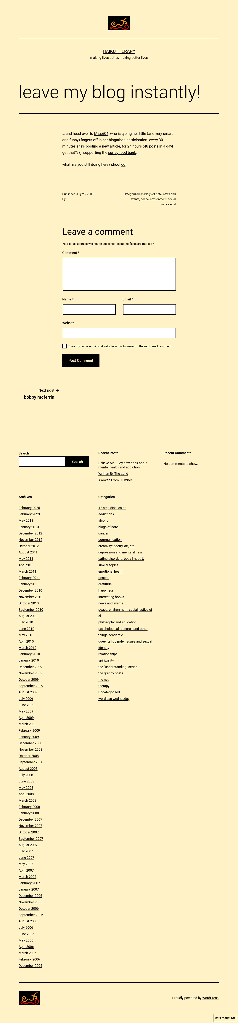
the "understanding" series (117, 667)
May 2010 (26, 635)
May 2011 (26, 559)
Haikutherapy (119, 51)
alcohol (103, 520)
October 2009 (29, 679)
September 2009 (31, 686)
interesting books (111, 597)
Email (128, 299)
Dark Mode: (225, 1018)
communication (110, 540)
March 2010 (27, 648)
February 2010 (29, 654)
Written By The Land (113, 474)
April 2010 (26, 641)
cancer (103, 533)
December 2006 (30, 896)
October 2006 (29, 908)
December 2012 (30, 533)
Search (24, 453)
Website (68, 323)
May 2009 (26, 711)
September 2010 (31, 609)
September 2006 (31, 915)
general (103, 578)
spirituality (106, 660)
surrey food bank (122, 152)
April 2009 (26, 718)
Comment (70, 253)
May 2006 (26, 940)
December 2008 (30, 743)
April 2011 (26, 565)
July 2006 (26, 927)
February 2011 (29, 578)
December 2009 (30, 667)
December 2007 (30, 819)
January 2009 (29, 737)
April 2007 (26, 870)
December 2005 (30, 966)
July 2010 (26, 622)
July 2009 (26, 699)
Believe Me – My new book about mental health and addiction (122, 465)
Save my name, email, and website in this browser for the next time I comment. (120, 346)
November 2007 (30, 826)
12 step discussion (112, 508)
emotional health (110, 571)
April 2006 (26, 947)
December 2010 (30, 590)
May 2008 (26, 788)
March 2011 (27, 571)
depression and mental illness (120, 552)
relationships (108, 654)
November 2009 (30, 673)
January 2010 (29, 660)
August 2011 (28, 552)
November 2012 (30, 540)
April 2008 (26, 794)
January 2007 (29, 889)
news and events (110, 603)
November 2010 (30, 597)
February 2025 (29, 508)
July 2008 (26, 775)
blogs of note (153, 194)
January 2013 (29, 527)
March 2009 (27, 724)
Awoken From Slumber (115, 480)
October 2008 (29, 756)
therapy (103, 686)
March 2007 (27, 877)
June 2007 (26, 857)
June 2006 (26, 934)
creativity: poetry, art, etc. (116, 546)
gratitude (105, 584)
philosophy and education (117, 622)
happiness (106, 590)
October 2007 (29, 832)
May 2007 (26, 864)
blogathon (117, 140)
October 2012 (29, 546)
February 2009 (29, 730)
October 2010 (29, 603)
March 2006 (27, 953)
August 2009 (28, 692)
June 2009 (26, 705)
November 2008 (30, 749)
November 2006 (30, 902)
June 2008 (26, 781)
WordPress (210, 998)
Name (67, 299)
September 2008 (31, 762)
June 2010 (26, 629)
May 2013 (26, 520)
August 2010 (28, 616)
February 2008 (29, 807)
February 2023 (29, 514)
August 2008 (28, 769)
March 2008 (27, 800)
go (123, 164)
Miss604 (101, 133)
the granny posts (110, 673)
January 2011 (29, 584)
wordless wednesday (113, 699)
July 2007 (26, 851)
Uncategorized (109, 692)
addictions (106, 514)
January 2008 (29, 813)
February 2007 (29, 883)
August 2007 (28, 845)
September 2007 (31, 839)
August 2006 (28, 921)
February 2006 (29, 959)
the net (103, 679)
